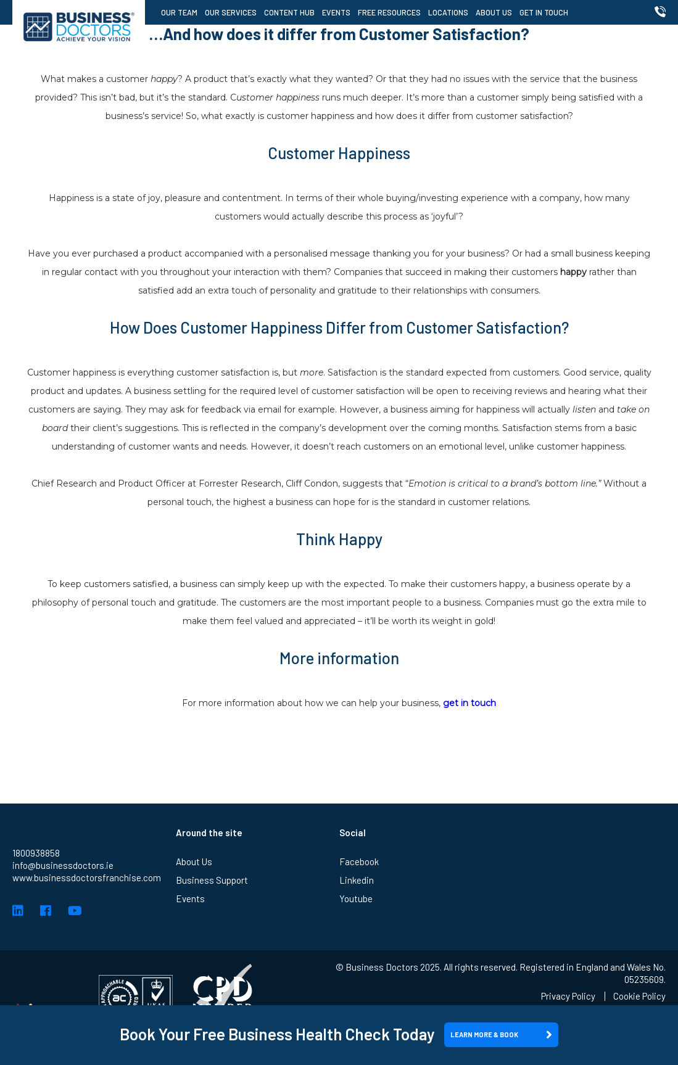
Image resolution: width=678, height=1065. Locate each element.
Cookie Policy (639, 996)
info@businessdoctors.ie (63, 865)
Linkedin (356, 880)
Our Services (231, 12)
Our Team (179, 12)
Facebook (359, 861)
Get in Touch (543, 12)
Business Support (212, 880)
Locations (448, 12)
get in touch (469, 703)
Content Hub (289, 12)
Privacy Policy (568, 996)
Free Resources (389, 12)
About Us (494, 12)
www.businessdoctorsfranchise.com (86, 877)
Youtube (356, 898)
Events (336, 12)
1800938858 (36, 852)
